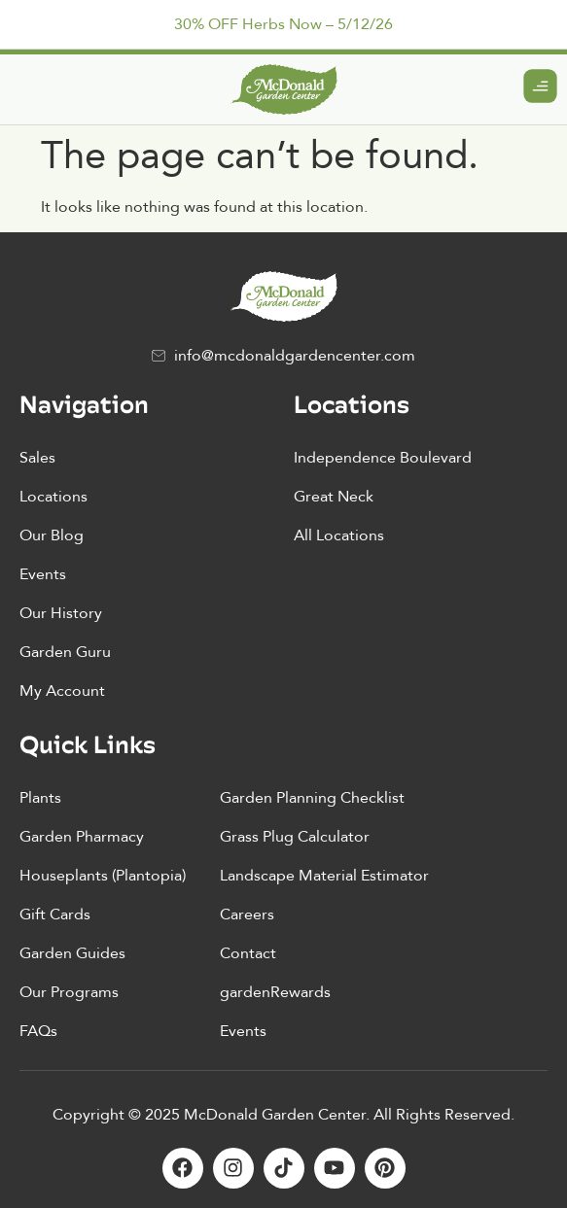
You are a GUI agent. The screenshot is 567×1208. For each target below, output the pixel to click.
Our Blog (51, 535)
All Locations (339, 535)
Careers (247, 914)
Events (42, 574)
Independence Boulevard (383, 457)
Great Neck (333, 496)
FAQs (38, 1031)
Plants (40, 798)
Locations (53, 496)
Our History (60, 613)
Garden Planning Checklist (312, 798)
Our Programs (69, 992)
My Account (62, 691)
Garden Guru (65, 652)
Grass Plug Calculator (295, 836)
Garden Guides (72, 953)
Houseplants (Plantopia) (102, 875)
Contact (248, 953)
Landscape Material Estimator (324, 875)
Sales (37, 457)
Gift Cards (54, 914)
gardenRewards (275, 992)
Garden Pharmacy (81, 836)
